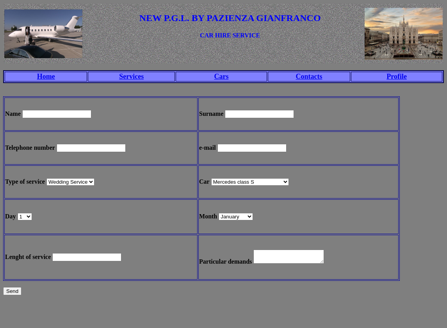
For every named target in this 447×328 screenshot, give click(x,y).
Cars (221, 76)
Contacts (309, 76)
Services (131, 76)
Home (46, 76)
